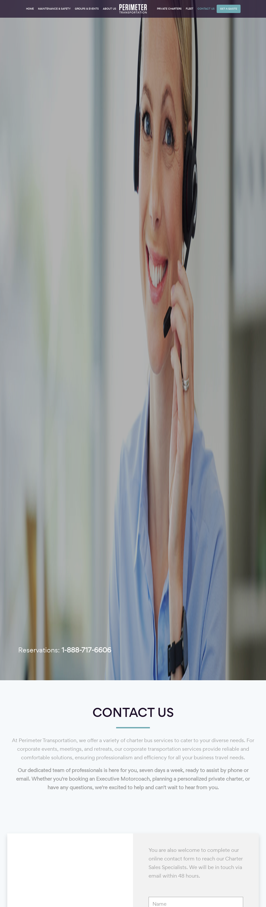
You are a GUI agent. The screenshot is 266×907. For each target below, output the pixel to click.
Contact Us (206, 8)
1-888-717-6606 (86, 650)
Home (30, 8)
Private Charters (169, 8)
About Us (109, 8)
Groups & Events (87, 8)
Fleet (189, 8)
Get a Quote (228, 8)
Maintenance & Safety (54, 8)
